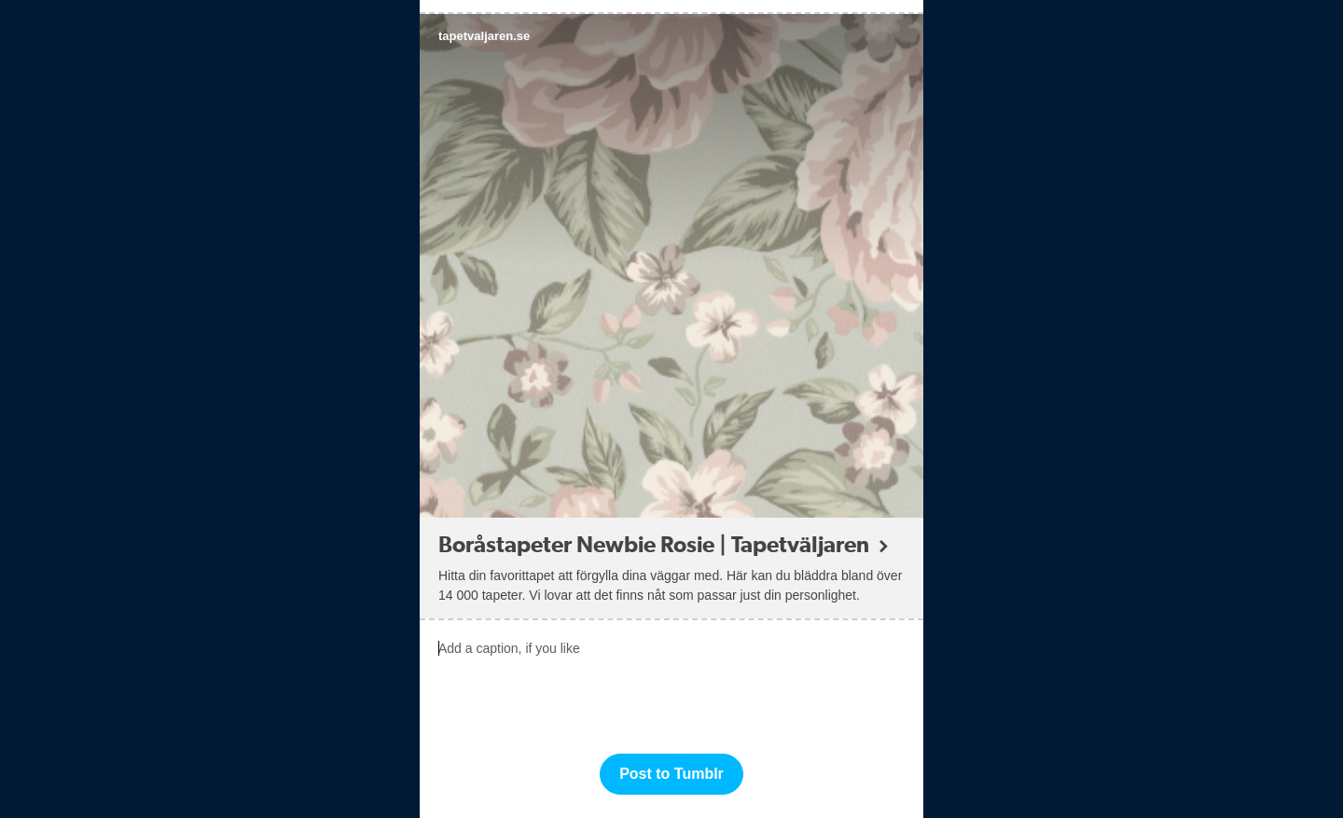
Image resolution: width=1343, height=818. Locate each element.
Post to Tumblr (671, 774)
